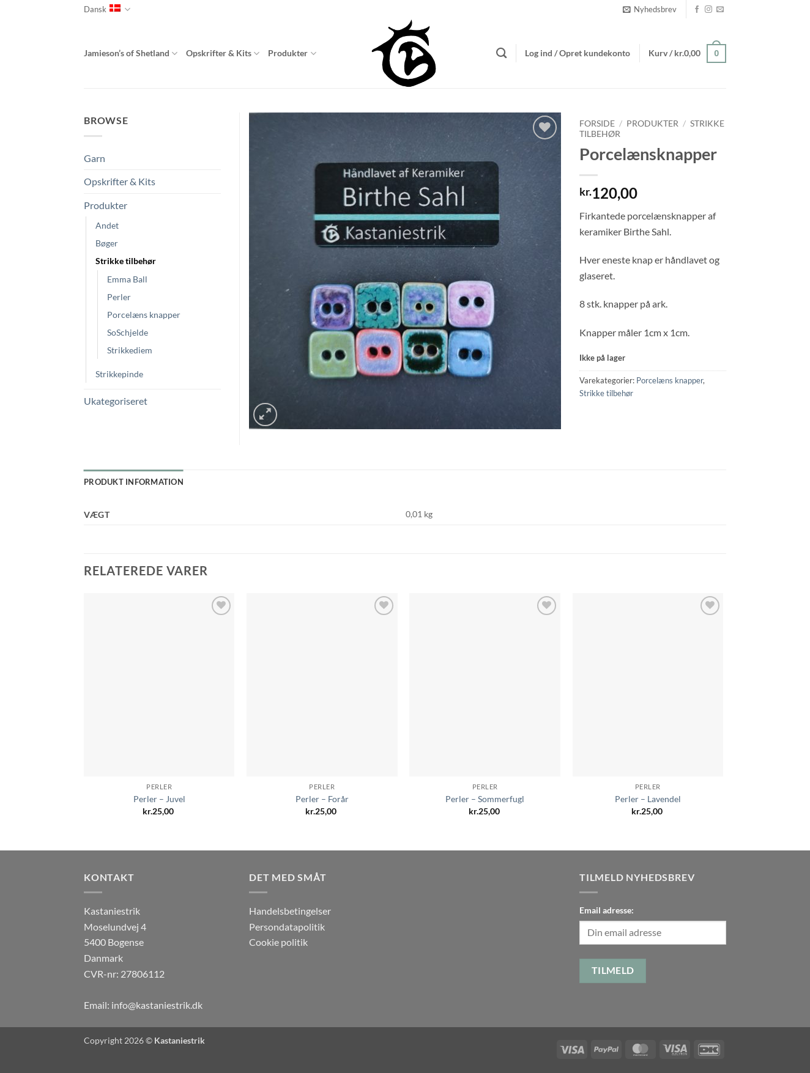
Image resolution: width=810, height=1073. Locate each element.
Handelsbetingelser (290, 910)
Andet (107, 225)
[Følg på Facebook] (696, 10)
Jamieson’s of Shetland (130, 53)
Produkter (292, 53)
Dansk (107, 9)
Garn (94, 158)
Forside (597, 123)
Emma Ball (127, 279)
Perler (119, 297)
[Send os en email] (720, 10)
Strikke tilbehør (606, 393)
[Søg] (501, 53)
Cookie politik (278, 942)
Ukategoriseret (115, 401)
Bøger (106, 243)
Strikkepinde (119, 374)
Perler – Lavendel (648, 799)
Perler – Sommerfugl (484, 799)
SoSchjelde (127, 332)
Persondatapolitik (287, 926)
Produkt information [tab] (134, 482)
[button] (650, 9)
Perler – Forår (322, 799)
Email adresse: (606, 910)
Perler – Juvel (159, 799)
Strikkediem (129, 350)
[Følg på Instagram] (708, 10)
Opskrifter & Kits (222, 53)
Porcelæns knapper (669, 380)
